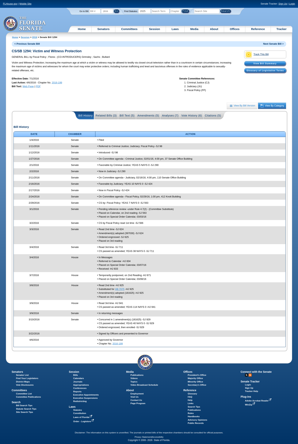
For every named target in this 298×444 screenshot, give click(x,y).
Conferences (79, 388)
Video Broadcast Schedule (144, 385)
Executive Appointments (86, 395)
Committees (129, 29)
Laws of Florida (83, 417)
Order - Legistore (84, 421)
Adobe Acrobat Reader (258, 401)
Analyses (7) (170, 115)
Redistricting (79, 401)
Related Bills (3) (106, 115)
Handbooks (194, 416)
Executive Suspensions (85, 398)
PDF (38, 86)
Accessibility (157, 437)
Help (190, 400)
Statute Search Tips (26, 409)
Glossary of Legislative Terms (265, 70)
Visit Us (135, 397)
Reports (77, 391)
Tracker (282, 29)
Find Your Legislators (27, 378)
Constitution (79, 413)
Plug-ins (246, 396)
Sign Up (282, 3)
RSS (250, 375)
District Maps (23, 382)
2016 (34, 37)
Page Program (138, 403)
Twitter (246, 375)
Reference (258, 29)
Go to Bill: (84, 11)
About (214, 29)
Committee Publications (28, 397)
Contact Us (136, 400)
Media (194, 29)
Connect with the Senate (256, 371)
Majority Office (195, 378)
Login (292, 3)
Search (16, 402)
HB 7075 (119, 289)
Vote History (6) (191, 115)
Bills (75, 375)
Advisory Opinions (197, 420)
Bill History (85, 115)
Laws (175, 29)
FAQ (190, 397)
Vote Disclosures (25, 385)
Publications (137, 375)
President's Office (197, 375)
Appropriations (81, 385)
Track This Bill (257, 54)
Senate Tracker (250, 381)
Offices (234, 29)
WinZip (250, 405)
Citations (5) (213, 115)
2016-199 (57, 82)
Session (154, 29)
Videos (134, 378)
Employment (137, 394)
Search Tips (194, 407)
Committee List (24, 394)
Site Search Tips (24, 412)
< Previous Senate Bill (27, 43)
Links (190, 403)
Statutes (77, 410)
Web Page (28, 86)
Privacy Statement (143, 437)
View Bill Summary (265, 63)
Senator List (22, 375)
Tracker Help (251, 391)
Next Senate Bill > (273, 43)
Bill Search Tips (24, 405)
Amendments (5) (148, 115)
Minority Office (195, 382)
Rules (191, 413)
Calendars (78, 378)
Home (82, 29)
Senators (103, 29)
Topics (134, 382)
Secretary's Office (197, 385)
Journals (77, 382)
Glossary (192, 394)
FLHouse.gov (10, 3)
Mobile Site (25, 3)
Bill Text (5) (127, 115)
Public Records (196, 423)
